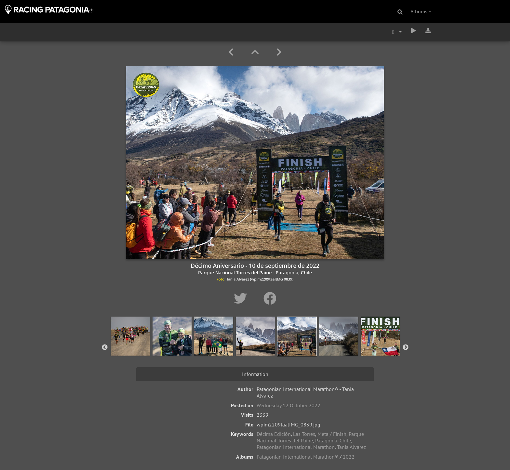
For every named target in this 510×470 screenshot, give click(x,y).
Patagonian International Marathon (296, 447)
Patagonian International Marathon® (297, 456)
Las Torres (304, 434)
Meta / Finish (331, 434)
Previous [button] (104, 347)
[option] (130, 346)
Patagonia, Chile (333, 440)
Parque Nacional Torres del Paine (310, 437)
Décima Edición (274, 434)
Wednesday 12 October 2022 (288, 405)
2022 (349, 456)
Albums (418, 11)
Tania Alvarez (351, 447)
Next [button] (405, 347)
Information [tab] (255, 374)
